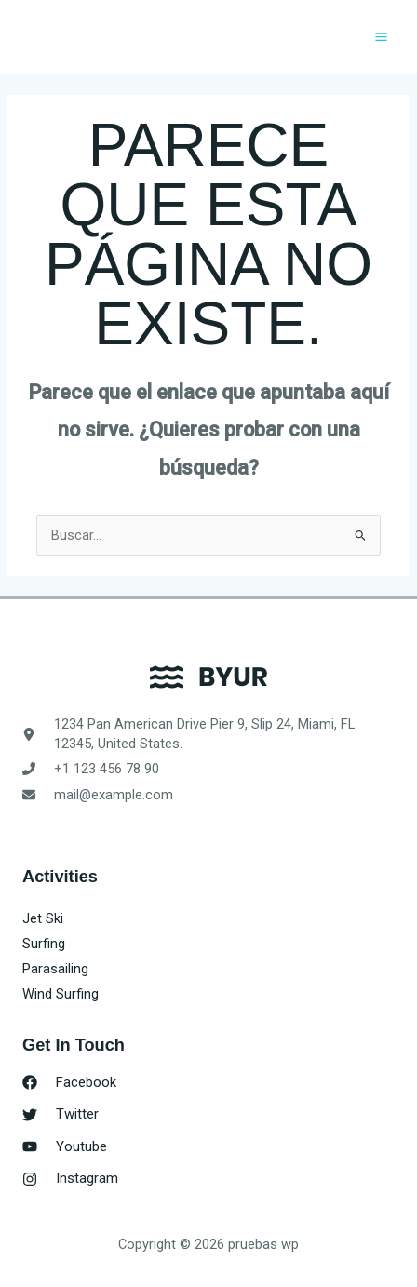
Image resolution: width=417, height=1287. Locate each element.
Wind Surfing (60, 993)
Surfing (43, 943)
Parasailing (55, 968)
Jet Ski (42, 918)
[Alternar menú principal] (381, 37)
